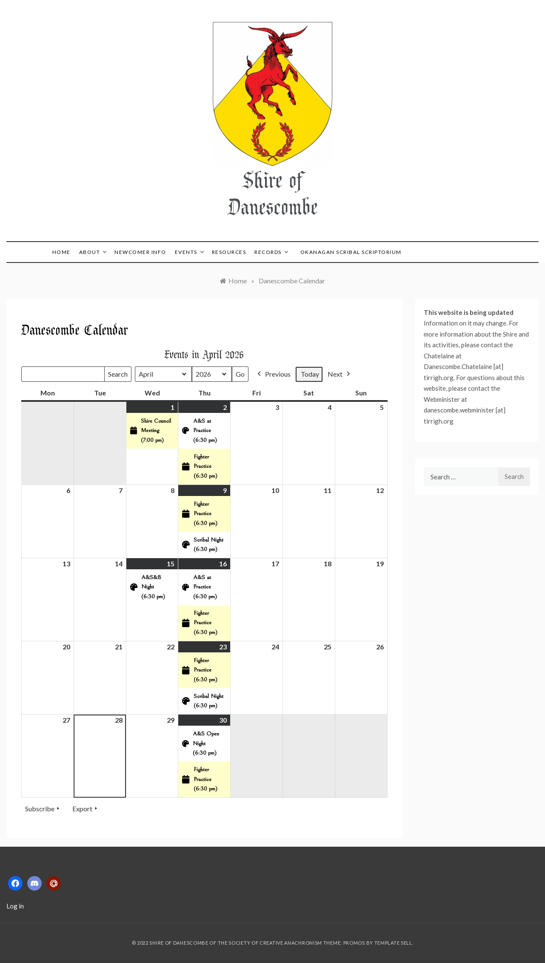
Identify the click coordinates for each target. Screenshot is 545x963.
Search (118, 376)
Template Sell (393, 943)
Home (61, 252)
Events (189, 252)
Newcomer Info (140, 252)
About (92, 252)
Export (85, 808)
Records (271, 252)
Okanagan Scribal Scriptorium (351, 252)
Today (310, 374)
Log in (15, 906)
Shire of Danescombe (272, 192)
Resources (229, 252)
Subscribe (43, 808)
